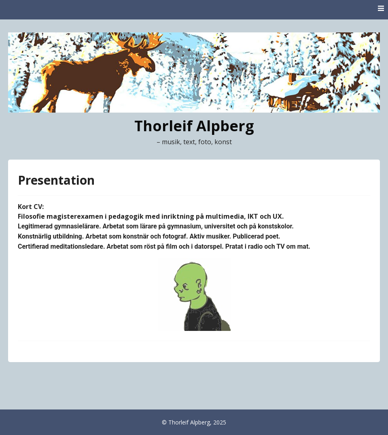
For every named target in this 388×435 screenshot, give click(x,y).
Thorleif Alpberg (194, 126)
